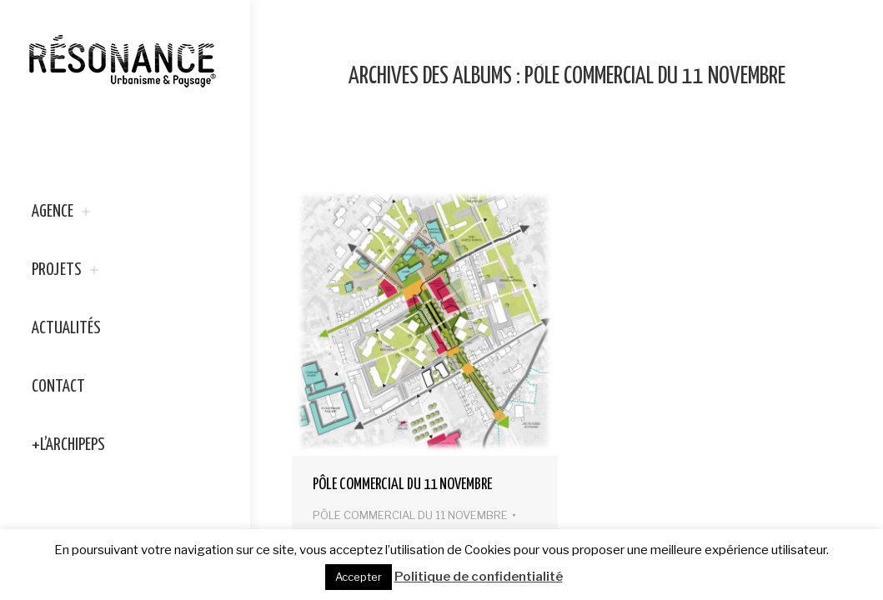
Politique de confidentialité (478, 576)
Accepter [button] (358, 576)
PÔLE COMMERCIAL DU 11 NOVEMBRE (402, 484)
